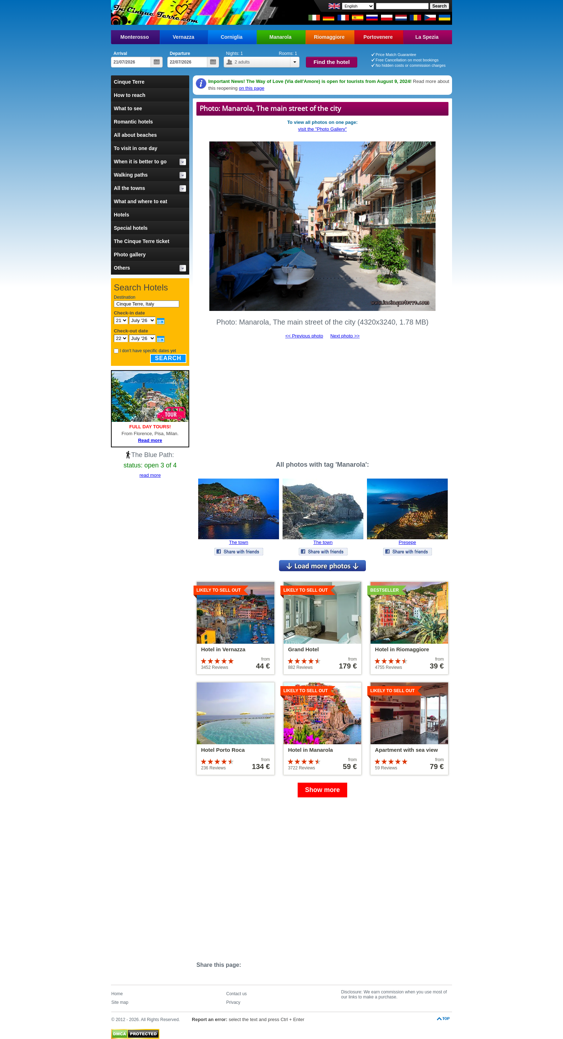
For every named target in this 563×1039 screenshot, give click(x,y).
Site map (119, 1002)
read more (149, 475)
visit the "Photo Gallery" (322, 129)
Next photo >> (345, 336)
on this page (251, 88)
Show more (322, 789)
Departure (180, 53)
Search (168, 358)
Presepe (407, 542)
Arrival (120, 53)
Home (117, 993)
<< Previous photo (304, 336)
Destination (124, 297)
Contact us (236, 993)
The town (238, 542)
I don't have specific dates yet (148, 350)
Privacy (233, 1002)
